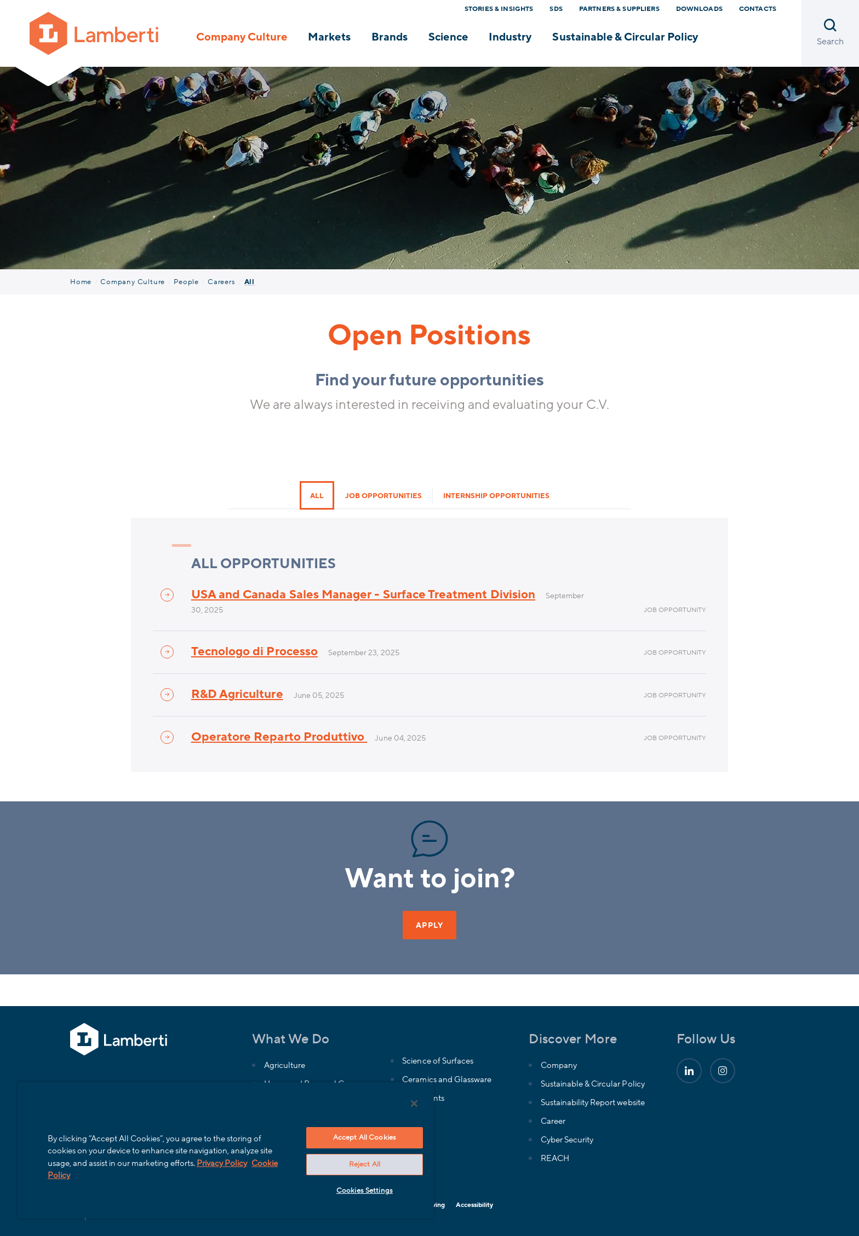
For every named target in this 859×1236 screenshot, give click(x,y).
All (317, 496)
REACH (555, 1158)
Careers (222, 282)
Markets (329, 37)
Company (559, 1065)
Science (447, 37)
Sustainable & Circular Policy (625, 37)
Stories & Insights (499, 8)
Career (553, 1121)
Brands (389, 37)
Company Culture (241, 37)
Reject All (364, 1164)
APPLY (429, 925)
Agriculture (284, 1065)
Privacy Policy (222, 1163)
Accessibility (474, 1204)
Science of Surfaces (437, 1060)
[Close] (414, 1103)
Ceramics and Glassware (446, 1079)
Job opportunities (383, 496)
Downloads (699, 8)
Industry (510, 37)
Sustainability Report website (593, 1102)
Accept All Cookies (364, 1137)
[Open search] (830, 33)
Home (80, 282)
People (186, 282)
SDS (555, 8)
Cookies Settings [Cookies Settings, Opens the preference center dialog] (364, 1190)
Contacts (757, 8)
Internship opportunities (496, 496)
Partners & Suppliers (619, 8)
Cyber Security (567, 1139)
